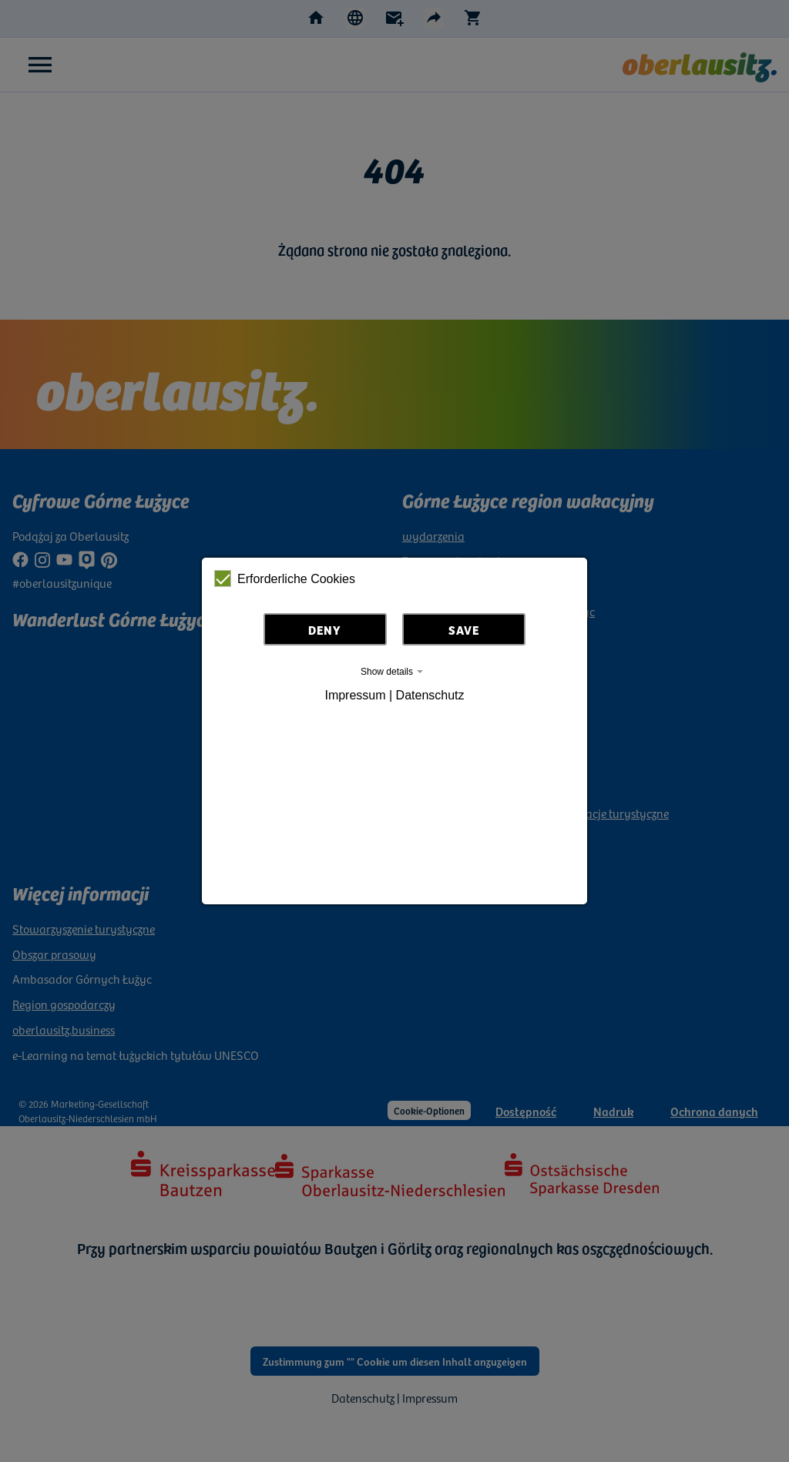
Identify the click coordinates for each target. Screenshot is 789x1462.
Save (463, 629)
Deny (324, 629)
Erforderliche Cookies (284, 578)
